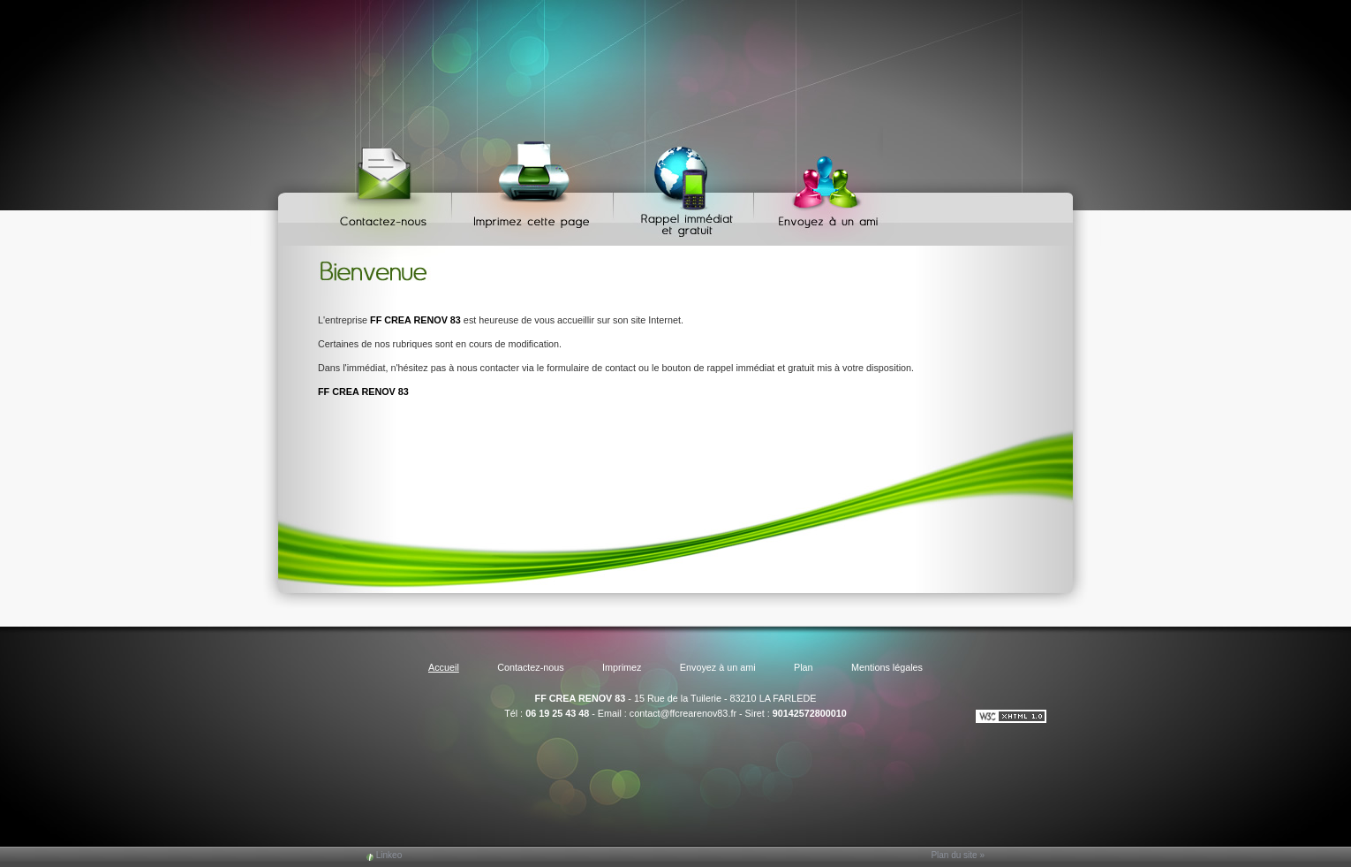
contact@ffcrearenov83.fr (683, 713)
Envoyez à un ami (820, 186)
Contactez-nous (386, 186)
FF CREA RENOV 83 (580, 698)
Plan (803, 667)
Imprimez (535, 186)
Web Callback (686, 186)
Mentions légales (887, 667)
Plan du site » (958, 855)
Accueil (443, 667)
